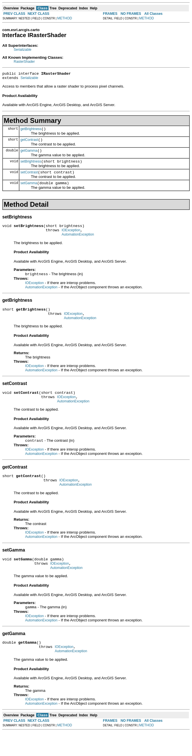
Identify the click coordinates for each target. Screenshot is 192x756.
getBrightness (30, 131)
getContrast (29, 143)
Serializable (22, 50)
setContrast (29, 178)
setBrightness (30, 167)
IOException (71, 239)
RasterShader (24, 62)
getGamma (28, 155)
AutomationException (78, 244)
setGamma (28, 190)
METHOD (64, 18)
